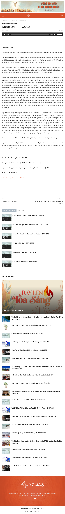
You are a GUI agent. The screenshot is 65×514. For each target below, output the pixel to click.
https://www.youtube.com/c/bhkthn (13, 178)
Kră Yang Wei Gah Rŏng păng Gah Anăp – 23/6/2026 (29, 458)
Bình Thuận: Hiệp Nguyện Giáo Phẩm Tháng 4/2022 (49, 203)
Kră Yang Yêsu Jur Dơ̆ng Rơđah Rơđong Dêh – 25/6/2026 (31, 342)
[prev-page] (3, 271)
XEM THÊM (21, 210)
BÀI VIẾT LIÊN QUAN (9, 210)
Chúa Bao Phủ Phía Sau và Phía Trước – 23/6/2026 (31, 234)
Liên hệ (42, 508)
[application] (32, 34)
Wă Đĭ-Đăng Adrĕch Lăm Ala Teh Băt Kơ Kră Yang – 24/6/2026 (33, 408)
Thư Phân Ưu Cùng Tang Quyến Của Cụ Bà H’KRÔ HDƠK (31, 383)
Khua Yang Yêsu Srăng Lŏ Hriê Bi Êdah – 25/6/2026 (29, 350)
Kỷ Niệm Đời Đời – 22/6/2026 (23, 243)
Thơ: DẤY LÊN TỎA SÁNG (13, 310)
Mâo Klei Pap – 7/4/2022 (10, 202)
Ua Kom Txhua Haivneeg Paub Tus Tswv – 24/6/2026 (30, 424)
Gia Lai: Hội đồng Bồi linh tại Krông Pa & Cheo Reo (29, 433)
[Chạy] (4, 34)
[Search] (62, 15)
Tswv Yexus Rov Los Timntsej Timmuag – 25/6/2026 (30, 358)
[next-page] (6, 271)
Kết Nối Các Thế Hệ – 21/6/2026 (24, 252)
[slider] (30, 34)
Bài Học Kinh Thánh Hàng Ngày (17, 20)
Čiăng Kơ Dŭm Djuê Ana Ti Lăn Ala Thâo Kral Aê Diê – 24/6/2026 (34, 416)
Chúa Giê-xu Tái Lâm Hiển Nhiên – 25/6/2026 (28, 215)
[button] (3, 15)
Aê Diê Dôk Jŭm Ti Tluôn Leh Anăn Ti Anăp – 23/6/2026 (31, 466)
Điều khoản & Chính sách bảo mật (30, 508)
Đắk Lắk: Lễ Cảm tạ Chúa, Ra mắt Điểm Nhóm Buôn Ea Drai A (32, 375)
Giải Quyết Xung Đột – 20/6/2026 (24, 262)
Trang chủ (4, 20)
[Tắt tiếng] (55, 34)
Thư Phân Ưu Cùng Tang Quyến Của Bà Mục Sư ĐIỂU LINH (31, 325)
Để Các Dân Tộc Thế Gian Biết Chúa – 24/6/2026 (30, 225)
